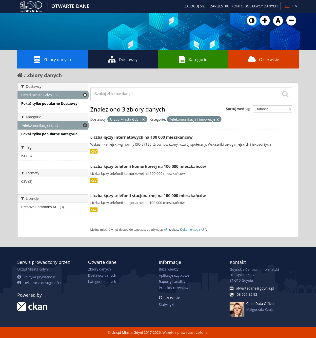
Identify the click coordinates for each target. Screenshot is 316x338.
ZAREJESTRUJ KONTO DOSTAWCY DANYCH (244, 6)
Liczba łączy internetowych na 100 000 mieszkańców (141, 137)
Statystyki (166, 304)
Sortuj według (238, 108)
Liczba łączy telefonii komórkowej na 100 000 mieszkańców (148, 166)
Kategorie (193, 59)
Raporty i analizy (172, 281)
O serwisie (263, 59)
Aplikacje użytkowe (174, 275)
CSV (94, 151)
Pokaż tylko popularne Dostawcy (49, 103)
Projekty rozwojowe (175, 287)
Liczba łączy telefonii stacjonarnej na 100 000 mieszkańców (148, 195)
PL (287, 6)
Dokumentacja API (192, 229)
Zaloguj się (194, 6)
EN (295, 6)
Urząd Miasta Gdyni (33, 269)
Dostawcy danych (102, 275)
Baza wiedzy (168, 269)
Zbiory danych (52, 59)
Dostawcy (123, 59)
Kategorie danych (102, 281)
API (166, 229)
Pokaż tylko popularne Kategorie (49, 134)
